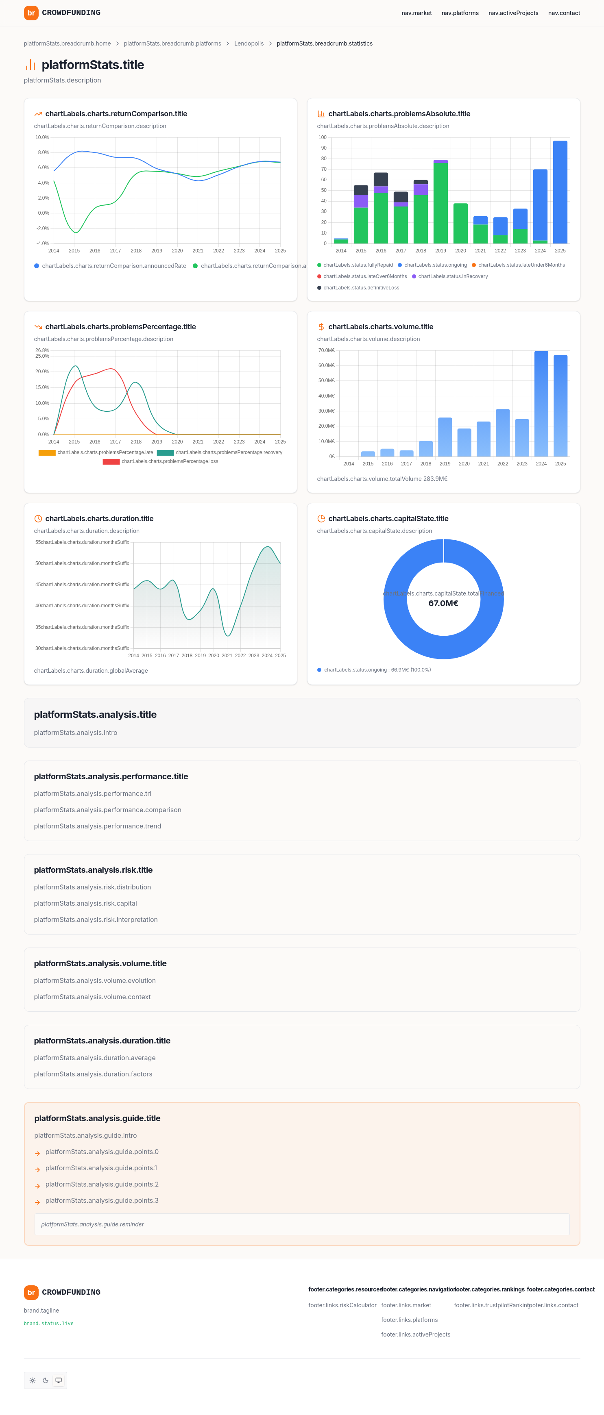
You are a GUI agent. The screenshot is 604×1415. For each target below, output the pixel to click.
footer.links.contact (553, 1305)
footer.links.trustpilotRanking (492, 1305)
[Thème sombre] (45, 1380)
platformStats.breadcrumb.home (67, 43)
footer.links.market (406, 1305)
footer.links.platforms (410, 1319)
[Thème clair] (32, 1380)
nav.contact (564, 12)
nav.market (417, 12)
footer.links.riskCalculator (343, 1305)
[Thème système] (58, 1380)
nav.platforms (460, 12)
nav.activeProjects (513, 12)
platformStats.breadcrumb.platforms (172, 43)
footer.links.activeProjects (416, 1334)
